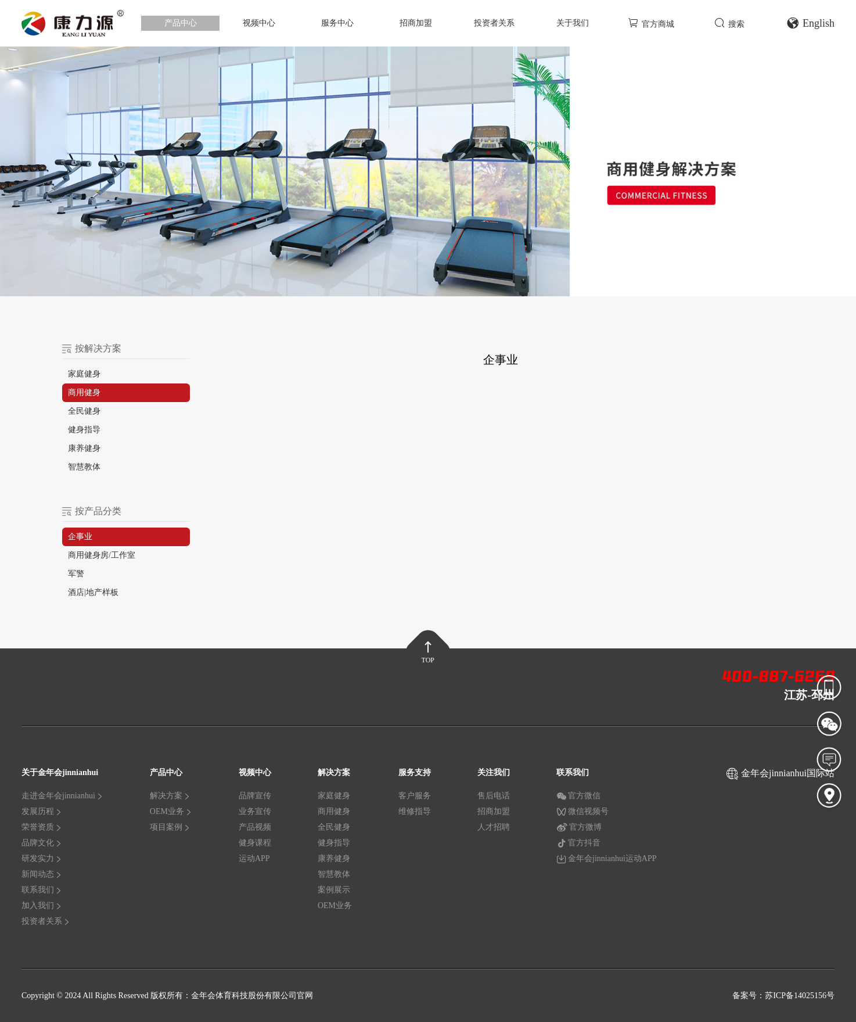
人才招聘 (493, 827)
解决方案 (170, 795)
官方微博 (579, 827)
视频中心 (259, 23)
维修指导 (414, 811)
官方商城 (651, 22)
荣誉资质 (41, 827)
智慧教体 (84, 466)
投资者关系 (494, 23)
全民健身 (84, 411)
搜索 (729, 22)
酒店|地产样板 (93, 592)
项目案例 (170, 827)
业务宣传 (255, 811)
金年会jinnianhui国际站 (788, 773)
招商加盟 (416, 23)
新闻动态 (41, 874)
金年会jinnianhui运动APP (606, 859)
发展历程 (41, 811)
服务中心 (337, 23)
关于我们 (572, 23)
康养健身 (84, 448)
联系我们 (41, 889)
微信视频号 (582, 811)
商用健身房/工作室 (101, 555)
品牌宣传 (255, 795)
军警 (76, 573)
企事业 (80, 536)
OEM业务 (171, 811)
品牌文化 (41, 842)
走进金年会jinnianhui (62, 795)
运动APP (254, 858)
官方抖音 (578, 843)
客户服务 (414, 795)
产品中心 (180, 23)
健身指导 (84, 429)
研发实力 (41, 858)
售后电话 (493, 795)
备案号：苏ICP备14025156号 (783, 995)
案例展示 (334, 889)
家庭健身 (84, 374)
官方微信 (578, 796)
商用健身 (84, 392)
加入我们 (41, 905)
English (810, 23)
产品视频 (255, 827)
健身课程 (255, 842)
